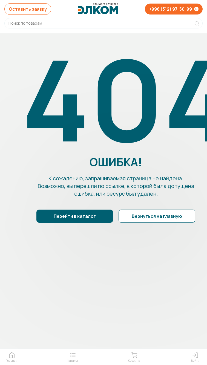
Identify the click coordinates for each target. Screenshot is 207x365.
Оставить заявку (28, 9)
